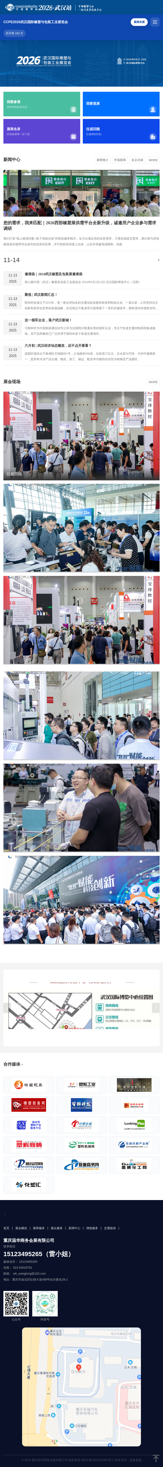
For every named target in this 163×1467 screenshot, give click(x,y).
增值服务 (92, 1228)
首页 (6, 1228)
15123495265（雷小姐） (38, 1254)
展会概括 (21, 1228)
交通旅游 (110, 1228)
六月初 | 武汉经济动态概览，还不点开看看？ (58, 345)
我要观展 (93, 103)
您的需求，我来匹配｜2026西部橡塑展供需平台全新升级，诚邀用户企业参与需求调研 (79, 225)
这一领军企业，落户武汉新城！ (48, 320)
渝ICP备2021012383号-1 (97, 1460)
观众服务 (57, 1228)
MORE (153, 160)
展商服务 (39, 1228)
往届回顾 (93, 129)
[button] (7, 1008)
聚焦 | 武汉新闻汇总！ (41, 294)
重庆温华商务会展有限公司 (28, 1240)
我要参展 (13, 102)
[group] (81, 1008)
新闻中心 (74, 1228)
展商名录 (13, 129)
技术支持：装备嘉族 (128, 1460)
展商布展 (139, 22)
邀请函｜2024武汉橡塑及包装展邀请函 (53, 274)
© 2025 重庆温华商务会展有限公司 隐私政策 (81, 1460)
